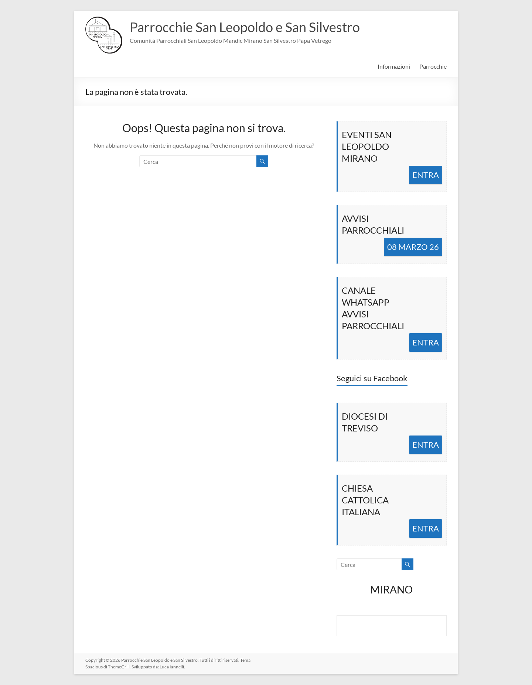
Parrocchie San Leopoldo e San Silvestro (245, 27)
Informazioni (394, 66)
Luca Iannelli (172, 666)
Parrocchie (433, 66)
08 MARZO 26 (413, 247)
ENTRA (425, 175)
